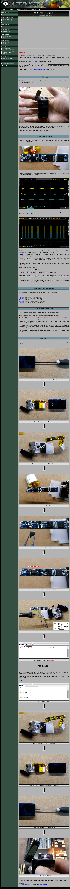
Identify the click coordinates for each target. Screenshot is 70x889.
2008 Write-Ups (5, 56)
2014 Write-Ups (5, 24)
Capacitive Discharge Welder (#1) (7, 51)
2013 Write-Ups (5, 29)
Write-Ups (11, 9)
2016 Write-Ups (5, 12)
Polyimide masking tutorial (6, 43)
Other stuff (4, 65)
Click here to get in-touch (25, 884)
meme (36, 61)
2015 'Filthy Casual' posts (7, 17)
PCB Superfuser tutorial (5, 53)
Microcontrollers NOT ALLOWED (7, 26)
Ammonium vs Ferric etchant (6, 58)
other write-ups (43, 884)
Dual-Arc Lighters (64, 80)
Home (4, 9)
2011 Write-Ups (5, 34)
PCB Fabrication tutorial (6, 52)
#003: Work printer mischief (6, 19)
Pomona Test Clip (63, 317)
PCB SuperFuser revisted (6, 36)
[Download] (21, 296)
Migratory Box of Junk (5, 31)
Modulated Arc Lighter (5, 14)
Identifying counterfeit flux (6, 48)
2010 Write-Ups (5, 40)
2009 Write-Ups (5, 46)
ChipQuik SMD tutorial (5, 42)
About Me (19, 9)
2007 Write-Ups (5, 61)
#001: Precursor (4, 22)
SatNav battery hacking (5, 37)
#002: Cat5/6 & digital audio (6, 20)
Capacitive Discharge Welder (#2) (7, 49)
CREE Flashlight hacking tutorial (7, 63)
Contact (25, 9)
